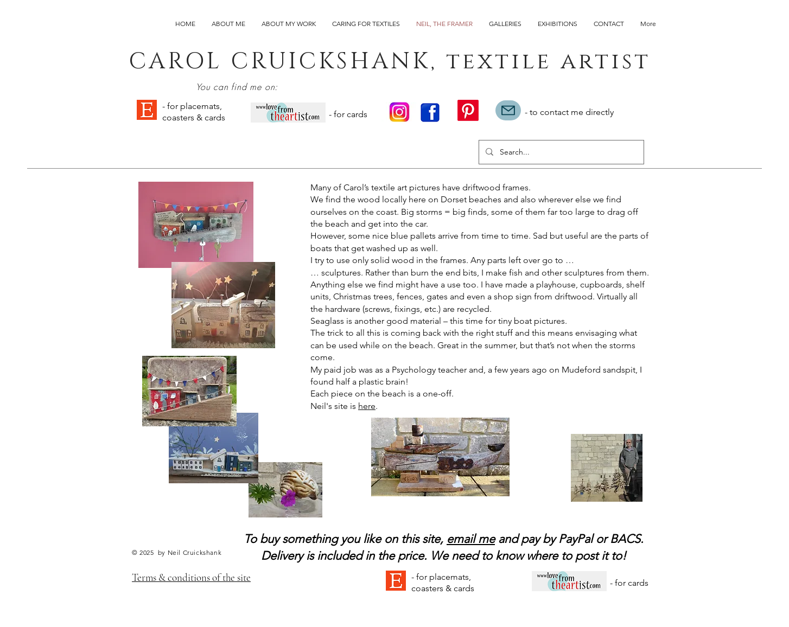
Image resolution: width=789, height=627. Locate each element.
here (367, 406)
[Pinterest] (468, 110)
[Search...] (560, 152)
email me (471, 539)
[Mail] (508, 110)
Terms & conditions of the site (191, 577)
